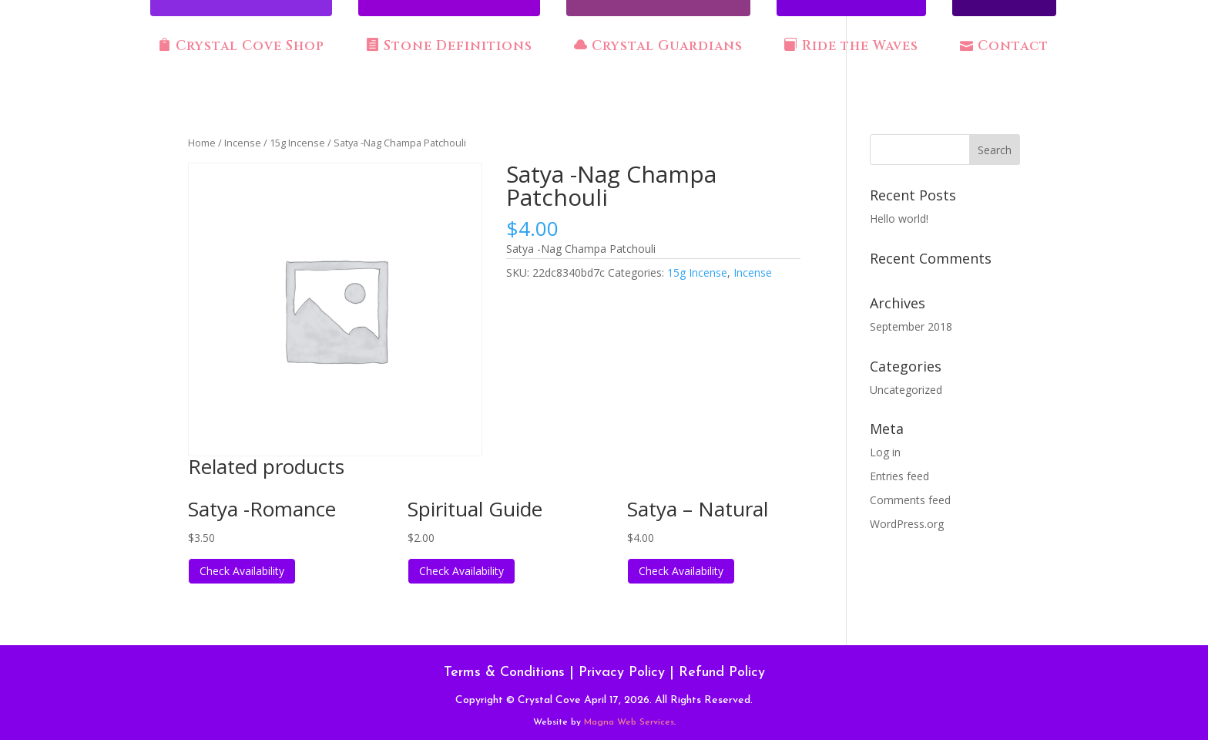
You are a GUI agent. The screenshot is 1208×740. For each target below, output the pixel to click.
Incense (242, 143)
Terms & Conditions (504, 672)
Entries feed (899, 476)
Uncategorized (906, 389)
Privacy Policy (622, 672)
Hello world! (899, 218)
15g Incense (297, 143)
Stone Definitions (449, 46)
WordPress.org (907, 523)
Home (202, 143)
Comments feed (910, 500)
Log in (885, 452)
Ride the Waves (851, 46)
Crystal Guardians (658, 46)
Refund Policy (722, 672)
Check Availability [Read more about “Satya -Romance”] (242, 570)
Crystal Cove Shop (241, 46)
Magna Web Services (629, 722)
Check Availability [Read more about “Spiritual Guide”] (461, 570)
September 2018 (911, 326)
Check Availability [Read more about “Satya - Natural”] (681, 570)
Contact (1004, 46)
